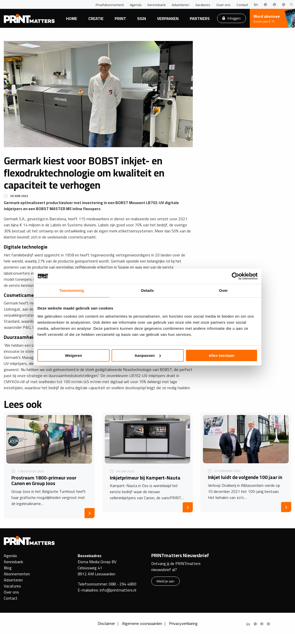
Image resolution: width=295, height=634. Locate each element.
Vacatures (202, 5)
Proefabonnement (110, 5)
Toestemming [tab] (71, 290)
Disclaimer (106, 623)
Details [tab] (147, 290)
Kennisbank (157, 5)
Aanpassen (148, 355)
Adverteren (180, 5)
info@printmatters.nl (118, 590)
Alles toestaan (222, 355)
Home (71, 18)
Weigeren (73, 355)
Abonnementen (17, 574)
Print (120, 18)
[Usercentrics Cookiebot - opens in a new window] (235, 276)
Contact (242, 5)
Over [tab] (223, 290)
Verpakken (168, 18)
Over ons (223, 5)
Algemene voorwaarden (142, 623)
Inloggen (231, 18)
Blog (8, 568)
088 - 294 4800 (122, 584)
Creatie (95, 18)
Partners (200, 18)
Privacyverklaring (183, 623)
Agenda (135, 5)
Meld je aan (165, 581)
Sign (141, 18)
